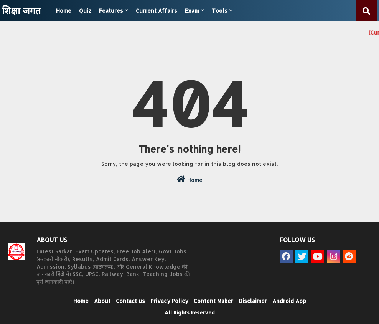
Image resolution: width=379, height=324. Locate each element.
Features (111, 10)
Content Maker (213, 301)
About (102, 301)
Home (63, 10)
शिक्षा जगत (21, 10)
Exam (192, 10)
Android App (289, 301)
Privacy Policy (169, 301)
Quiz (85, 10)
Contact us (130, 301)
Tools (219, 10)
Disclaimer (253, 301)
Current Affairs (156, 10)
